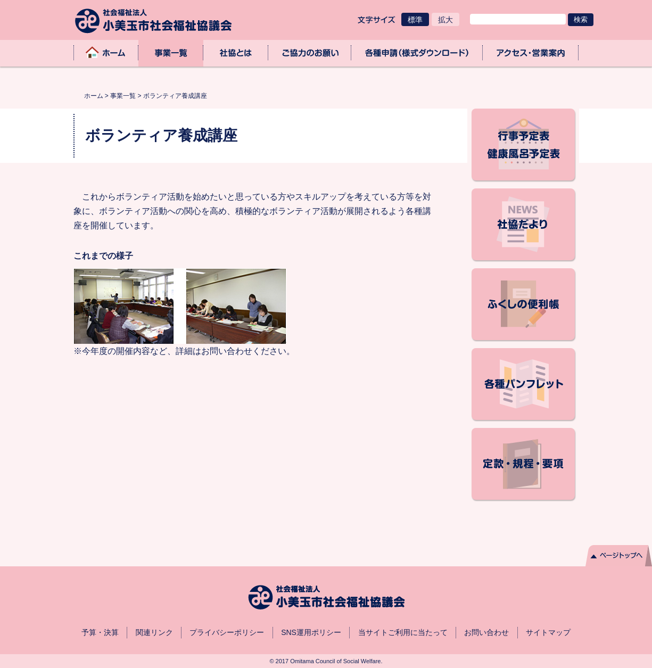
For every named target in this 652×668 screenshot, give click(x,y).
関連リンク (154, 632)
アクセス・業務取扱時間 (531, 52)
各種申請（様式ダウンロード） (417, 52)
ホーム (105, 52)
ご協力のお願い (309, 52)
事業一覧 (170, 52)
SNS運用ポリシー (311, 632)
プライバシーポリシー (226, 632)
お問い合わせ (486, 632)
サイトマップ (548, 632)
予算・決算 (100, 632)
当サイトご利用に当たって (403, 632)
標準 (415, 19)
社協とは (235, 52)
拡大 (445, 19)
